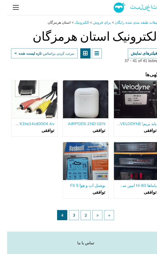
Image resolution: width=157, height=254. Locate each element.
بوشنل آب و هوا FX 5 (80, 185)
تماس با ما (78, 243)
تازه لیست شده (20, 53)
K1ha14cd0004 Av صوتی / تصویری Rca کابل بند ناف (27, 124)
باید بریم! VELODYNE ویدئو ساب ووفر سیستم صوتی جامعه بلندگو (129, 124)
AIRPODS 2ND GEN (79, 124)
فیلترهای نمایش (137, 53)
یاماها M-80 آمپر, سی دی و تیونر (129, 185)
